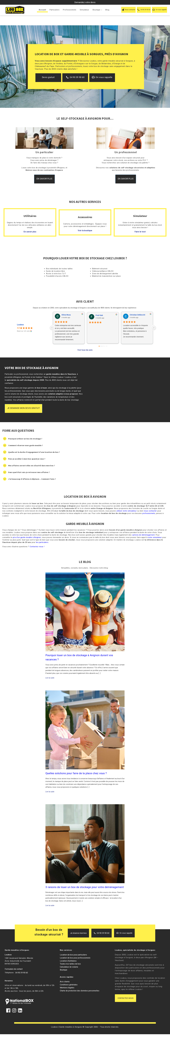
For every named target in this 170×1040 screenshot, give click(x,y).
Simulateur (84, 10)
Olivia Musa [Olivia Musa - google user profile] (66, 315)
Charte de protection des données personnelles (79, 991)
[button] (128, 10)
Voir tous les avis (85, 350)
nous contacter (150, 511)
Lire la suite (49, 678)
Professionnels (69, 10)
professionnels (148, 513)
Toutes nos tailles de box (70, 964)
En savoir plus (44, 178)
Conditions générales (68, 985)
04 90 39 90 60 (21, 973)
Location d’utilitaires (68, 961)
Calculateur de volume (69, 967)
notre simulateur (155, 537)
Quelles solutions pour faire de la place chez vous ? (76, 773)
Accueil (42, 10)
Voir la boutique (85, 230)
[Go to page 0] (99, 346)
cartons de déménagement (143, 535)
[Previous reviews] (52, 328)
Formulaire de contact (14, 969)
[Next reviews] (154, 328)
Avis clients (65, 982)
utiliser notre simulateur (127, 511)
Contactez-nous (125, 998)
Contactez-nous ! (37, 547)
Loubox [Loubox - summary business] (20, 325)
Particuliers (55, 10)
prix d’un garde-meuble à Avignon (27, 537)
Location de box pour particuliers (73, 955)
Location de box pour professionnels (75, 958)
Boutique (96, 10)
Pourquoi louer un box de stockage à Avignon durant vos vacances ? (79, 657)
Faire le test (140, 232)
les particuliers (42, 542)
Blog (107, 10)
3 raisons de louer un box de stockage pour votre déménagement (84, 887)
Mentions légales (67, 988)
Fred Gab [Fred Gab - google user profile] (99, 315)
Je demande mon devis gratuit (23, 408)
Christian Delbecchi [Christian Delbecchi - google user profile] (137, 315)
